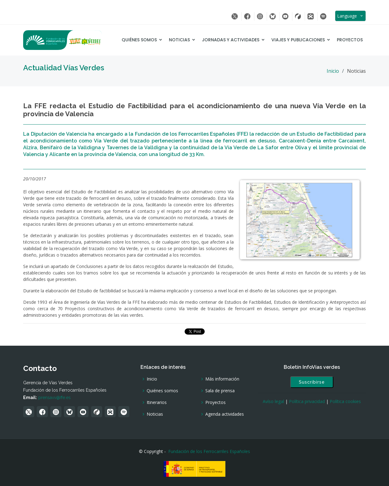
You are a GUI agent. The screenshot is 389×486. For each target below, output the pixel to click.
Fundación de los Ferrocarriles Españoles (209, 451)
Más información (222, 379)
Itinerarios (157, 402)
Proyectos (350, 40)
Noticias (179, 40)
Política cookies (345, 401)
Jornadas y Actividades (230, 40)
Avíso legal (273, 401)
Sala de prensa (220, 391)
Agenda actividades (224, 414)
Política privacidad (307, 401)
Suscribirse (312, 382)
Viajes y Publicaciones (298, 40)
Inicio (333, 71)
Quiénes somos (139, 40)
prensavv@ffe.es (54, 397)
